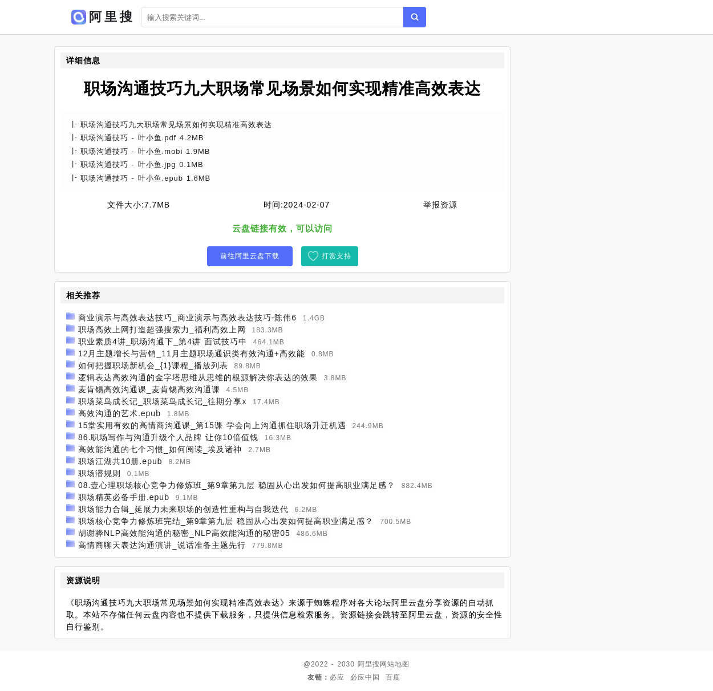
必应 (337, 677)
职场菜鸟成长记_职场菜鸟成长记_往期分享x (162, 401)
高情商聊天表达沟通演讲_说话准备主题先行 (162, 545)
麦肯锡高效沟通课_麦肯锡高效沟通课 (149, 389)
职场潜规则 (99, 473)
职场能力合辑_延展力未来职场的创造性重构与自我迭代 (183, 509)
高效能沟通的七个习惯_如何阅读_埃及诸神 (160, 449)
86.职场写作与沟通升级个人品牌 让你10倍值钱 (168, 437)
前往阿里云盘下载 (249, 256)
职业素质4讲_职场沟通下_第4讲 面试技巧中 (162, 341)
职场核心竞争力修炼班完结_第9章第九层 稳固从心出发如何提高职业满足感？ (226, 521)
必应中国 (365, 677)
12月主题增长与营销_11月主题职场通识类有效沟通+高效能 (191, 353)
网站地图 (395, 664)
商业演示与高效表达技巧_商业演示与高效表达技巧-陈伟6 (187, 317)
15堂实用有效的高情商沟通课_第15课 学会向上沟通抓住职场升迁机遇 (212, 425)
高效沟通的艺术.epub (119, 413)
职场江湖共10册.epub (120, 461)
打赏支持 (336, 256)
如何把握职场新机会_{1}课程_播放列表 (153, 365)
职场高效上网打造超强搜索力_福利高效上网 (162, 329)
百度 (393, 677)
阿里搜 (369, 664)
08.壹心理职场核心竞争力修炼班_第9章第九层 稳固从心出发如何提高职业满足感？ (236, 485)
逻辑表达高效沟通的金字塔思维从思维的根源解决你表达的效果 (198, 377)
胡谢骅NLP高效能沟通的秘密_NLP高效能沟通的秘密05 (184, 533)
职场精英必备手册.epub (123, 497)
